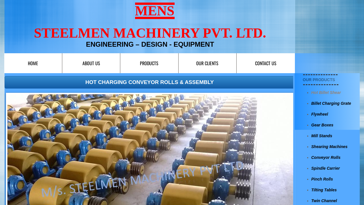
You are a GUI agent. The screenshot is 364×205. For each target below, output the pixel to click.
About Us (91, 63)
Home (33, 63)
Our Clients (207, 63)
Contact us (265, 63)
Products (149, 63)
